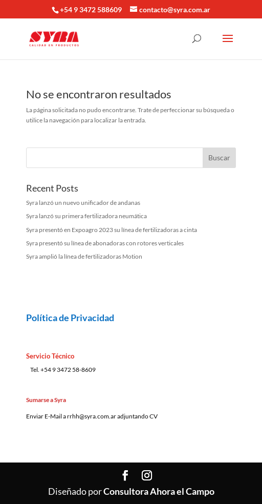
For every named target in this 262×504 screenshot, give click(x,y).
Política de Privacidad (70, 317)
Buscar (219, 157)
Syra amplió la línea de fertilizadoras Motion (84, 256)
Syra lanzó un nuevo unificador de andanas (83, 202)
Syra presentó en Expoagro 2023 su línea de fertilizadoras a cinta (111, 230)
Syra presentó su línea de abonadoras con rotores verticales (105, 243)
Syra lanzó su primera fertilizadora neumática (86, 216)
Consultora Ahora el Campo (158, 491)
